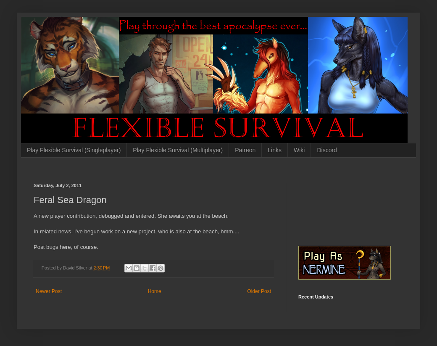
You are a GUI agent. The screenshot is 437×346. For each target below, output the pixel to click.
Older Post (259, 291)
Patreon (245, 150)
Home (154, 291)
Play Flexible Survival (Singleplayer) (74, 150)
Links (275, 150)
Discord (327, 150)
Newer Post (49, 291)
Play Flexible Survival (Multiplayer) (178, 150)
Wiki (299, 150)
